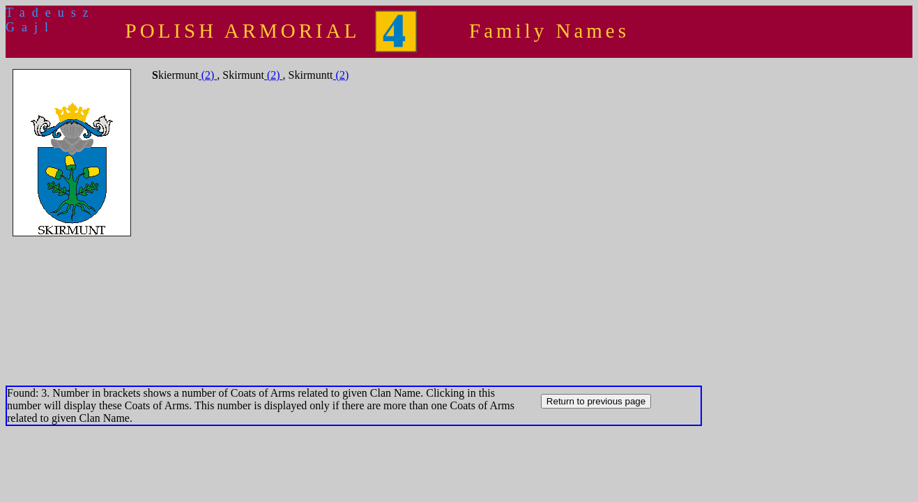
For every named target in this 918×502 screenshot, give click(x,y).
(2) (208, 75)
